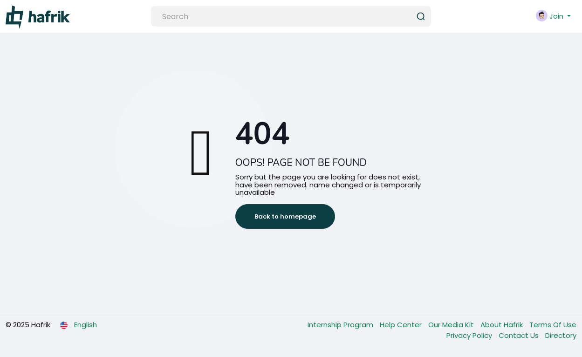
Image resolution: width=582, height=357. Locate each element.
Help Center (402, 325)
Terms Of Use (552, 325)
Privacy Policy (470, 335)
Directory (560, 335)
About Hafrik (502, 325)
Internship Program (341, 325)
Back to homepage (285, 216)
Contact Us (520, 335)
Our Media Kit (452, 325)
